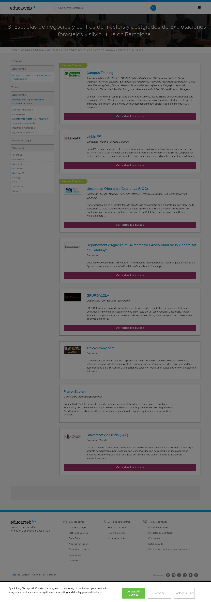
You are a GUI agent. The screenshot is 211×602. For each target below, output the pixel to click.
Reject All (159, 593)
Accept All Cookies (133, 593)
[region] (105, 591)
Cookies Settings (184, 593)
